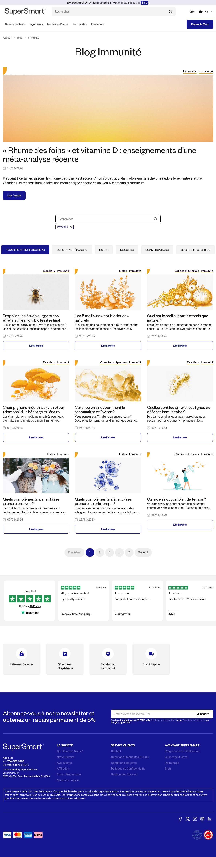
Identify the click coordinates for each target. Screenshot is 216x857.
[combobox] (209, 11)
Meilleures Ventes (57, 24)
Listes (103, 249)
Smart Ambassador (69, 774)
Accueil (7, 37)
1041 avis (35, 606)
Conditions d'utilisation (194, 720)
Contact (116, 751)
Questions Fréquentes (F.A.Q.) (130, 757)
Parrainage (172, 763)
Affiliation (63, 768)
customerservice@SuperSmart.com (20, 769)
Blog (19, 37)
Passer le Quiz (200, 24)
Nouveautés (80, 24)
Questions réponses (72, 249)
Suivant (143, 552)
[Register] (202, 714)
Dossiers (190, 71)
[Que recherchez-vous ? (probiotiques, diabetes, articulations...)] (114, 11)
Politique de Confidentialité (128, 768)
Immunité (33, 37)
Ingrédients (36, 24)
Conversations (157, 249)
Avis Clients (64, 763)
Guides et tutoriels (195, 249)
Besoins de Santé (15, 24)
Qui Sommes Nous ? (70, 751)
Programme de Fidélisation (182, 751)
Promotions (97, 24)
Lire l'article (14, 195)
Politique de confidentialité (164, 720)
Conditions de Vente (124, 763)
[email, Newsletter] (162, 714)
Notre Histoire (65, 757)
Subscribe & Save (176, 757)
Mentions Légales (68, 780)
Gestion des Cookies (124, 774)
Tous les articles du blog (25, 249)
